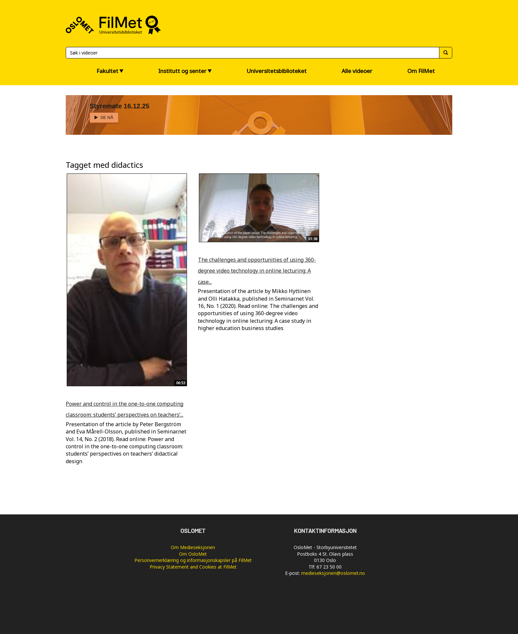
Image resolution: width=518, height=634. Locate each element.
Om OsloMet (193, 554)
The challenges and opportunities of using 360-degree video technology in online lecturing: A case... (257, 270)
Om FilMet (421, 71)
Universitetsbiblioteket (276, 71)
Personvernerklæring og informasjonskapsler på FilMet (193, 560)
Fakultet (107, 71)
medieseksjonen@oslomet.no (333, 573)
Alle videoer (357, 71)
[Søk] (252, 52)
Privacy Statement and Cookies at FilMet (193, 567)
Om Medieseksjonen (193, 547)
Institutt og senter (182, 71)
